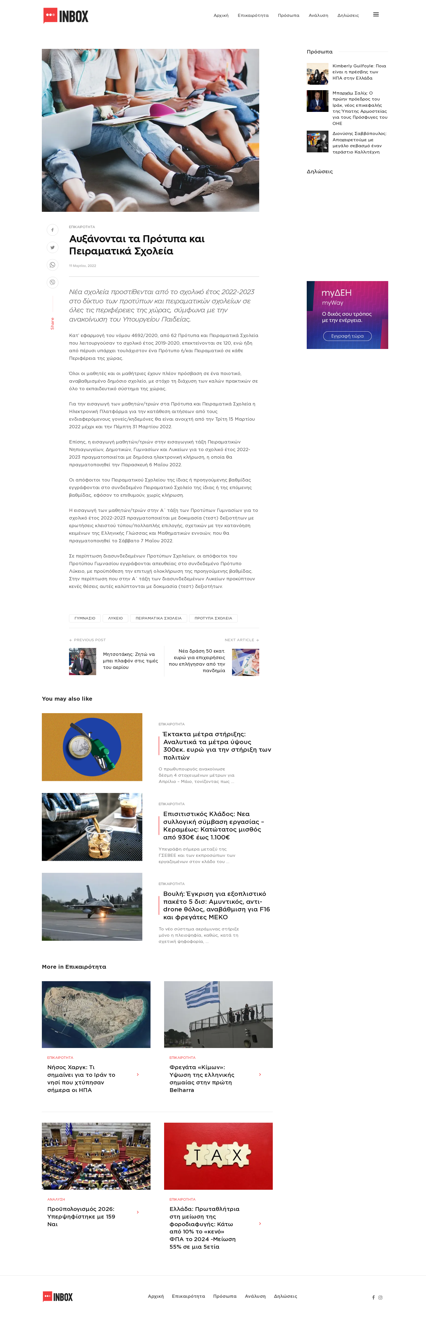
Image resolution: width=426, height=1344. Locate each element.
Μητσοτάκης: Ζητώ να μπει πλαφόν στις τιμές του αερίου (130, 661)
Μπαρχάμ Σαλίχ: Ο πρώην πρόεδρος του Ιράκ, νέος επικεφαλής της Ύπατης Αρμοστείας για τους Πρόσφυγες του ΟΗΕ (360, 108)
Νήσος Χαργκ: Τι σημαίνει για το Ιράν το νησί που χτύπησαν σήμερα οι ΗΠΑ (81, 1091)
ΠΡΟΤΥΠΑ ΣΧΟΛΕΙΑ (213, 618)
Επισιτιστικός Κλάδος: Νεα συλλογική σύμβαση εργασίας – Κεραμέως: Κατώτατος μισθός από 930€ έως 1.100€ (213, 825)
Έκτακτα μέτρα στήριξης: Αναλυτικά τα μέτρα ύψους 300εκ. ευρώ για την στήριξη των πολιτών (217, 746)
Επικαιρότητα (253, 15)
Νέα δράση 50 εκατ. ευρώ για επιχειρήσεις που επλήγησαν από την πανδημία (197, 661)
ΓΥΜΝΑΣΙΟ (84, 618)
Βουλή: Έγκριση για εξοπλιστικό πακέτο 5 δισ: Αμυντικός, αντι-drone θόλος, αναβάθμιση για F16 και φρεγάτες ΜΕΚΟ (216, 905)
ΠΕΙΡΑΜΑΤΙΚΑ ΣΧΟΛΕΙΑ (159, 618)
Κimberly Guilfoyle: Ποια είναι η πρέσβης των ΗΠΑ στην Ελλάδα (359, 72)
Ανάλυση (318, 15)
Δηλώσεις (348, 15)
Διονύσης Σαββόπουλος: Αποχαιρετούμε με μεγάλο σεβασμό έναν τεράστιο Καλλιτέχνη (360, 142)
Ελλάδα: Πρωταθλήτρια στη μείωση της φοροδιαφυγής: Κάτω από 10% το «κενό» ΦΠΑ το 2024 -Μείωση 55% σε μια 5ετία (205, 1254)
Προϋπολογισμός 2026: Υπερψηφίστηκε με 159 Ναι (81, 1243)
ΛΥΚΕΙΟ (115, 618)
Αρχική (221, 15)
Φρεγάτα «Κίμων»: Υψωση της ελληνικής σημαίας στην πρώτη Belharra (202, 1091)
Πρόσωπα (288, 15)
